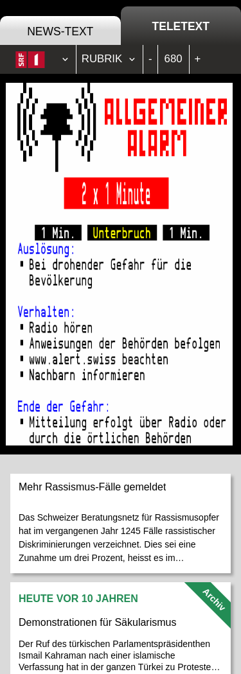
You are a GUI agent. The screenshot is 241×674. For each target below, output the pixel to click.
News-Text (60, 31)
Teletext (181, 26)
